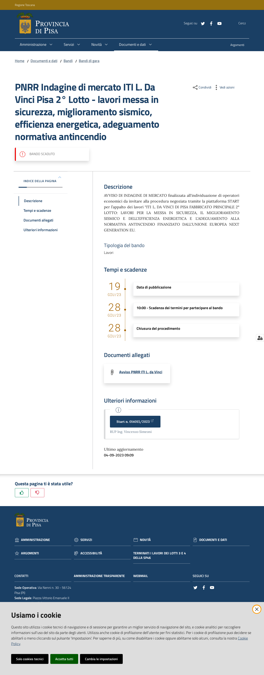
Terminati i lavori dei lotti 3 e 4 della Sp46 (159, 556)
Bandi (68, 61)
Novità (145, 540)
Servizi (86, 540)
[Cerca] (246, 23)
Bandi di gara (89, 61)
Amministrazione (35, 540)
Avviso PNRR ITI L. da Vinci (140, 372)
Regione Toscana (25, 5)
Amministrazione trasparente (101, 576)
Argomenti (30, 553)
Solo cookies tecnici (30, 658)
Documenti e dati (44, 61)
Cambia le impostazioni (101, 658)
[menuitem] (237, 45)
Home (19, 61)
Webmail (142, 576)
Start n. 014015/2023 (135, 421)
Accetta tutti (64, 658)
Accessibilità (91, 553)
